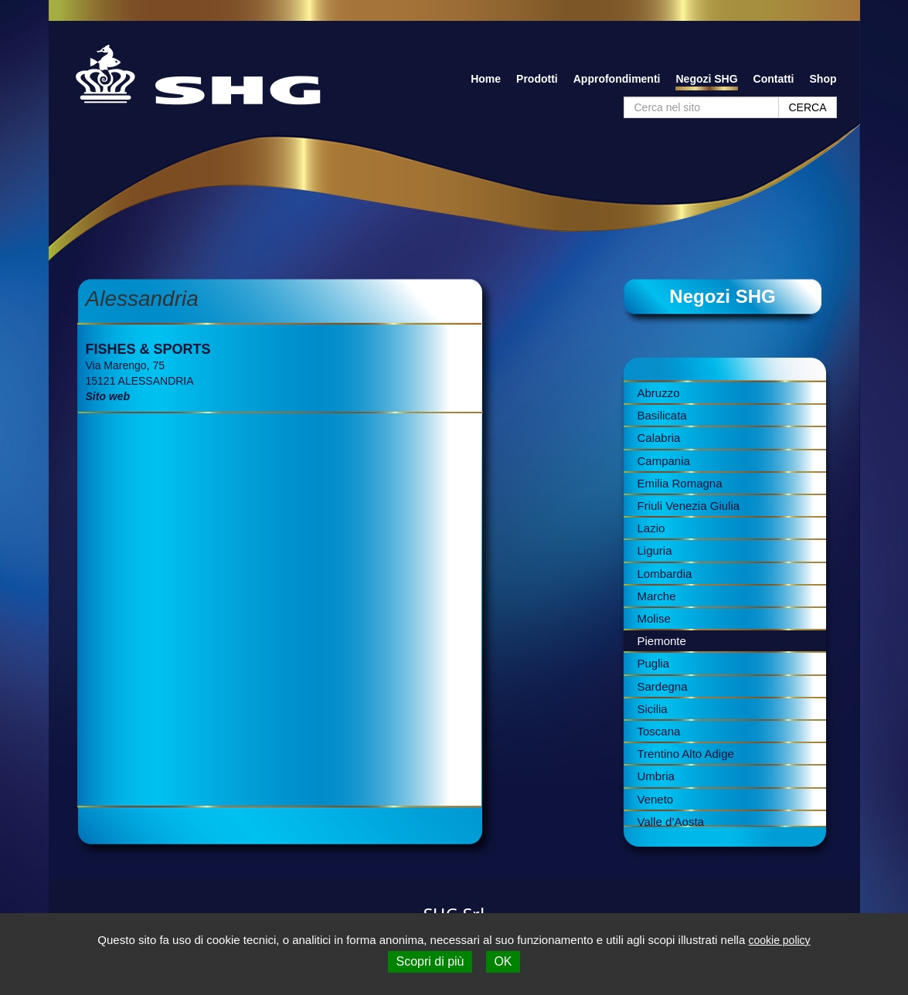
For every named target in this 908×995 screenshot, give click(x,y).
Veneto (656, 799)
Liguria (655, 550)
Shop (823, 79)
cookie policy (779, 940)
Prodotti (537, 79)
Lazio (651, 528)
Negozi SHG (706, 79)
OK (503, 961)
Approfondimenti (617, 79)
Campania (664, 460)
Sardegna (663, 686)
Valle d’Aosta (671, 821)
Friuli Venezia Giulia (689, 505)
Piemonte (662, 640)
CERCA (807, 107)
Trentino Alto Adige (686, 753)
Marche (657, 596)
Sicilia (653, 708)
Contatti (773, 79)
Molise (654, 618)
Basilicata (662, 415)
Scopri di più (430, 961)
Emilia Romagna (680, 483)
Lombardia (665, 573)
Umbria (656, 776)
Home (486, 79)
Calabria (659, 437)
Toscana (659, 731)
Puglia (654, 663)
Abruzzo (659, 392)
